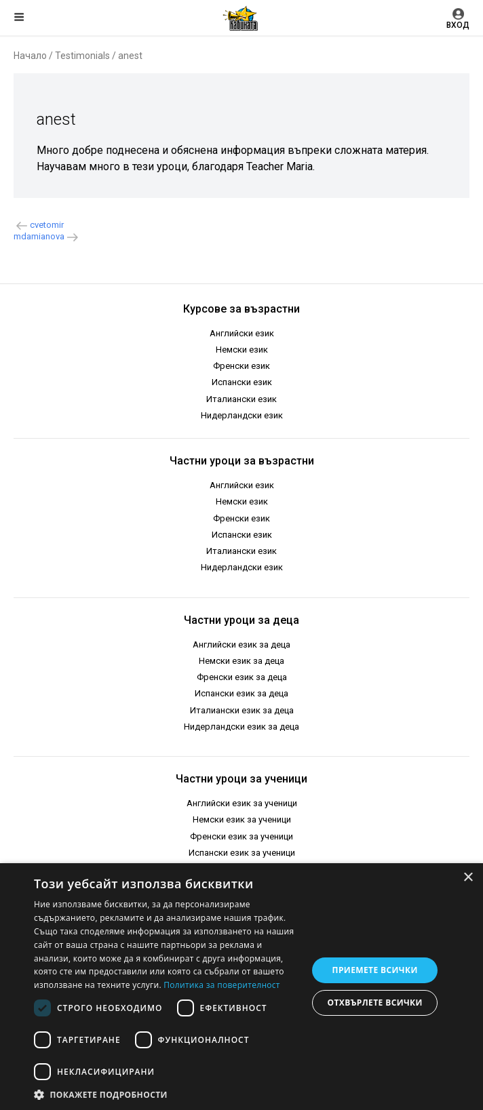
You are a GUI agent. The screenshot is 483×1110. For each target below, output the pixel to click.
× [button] (468, 878)
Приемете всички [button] (375, 970)
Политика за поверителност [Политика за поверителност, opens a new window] (221, 985)
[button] (166, 1094)
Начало (30, 55)
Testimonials (82, 55)
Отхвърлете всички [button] (375, 1002)
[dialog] (241, 986)
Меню (19, 17)
